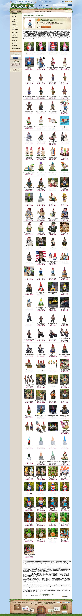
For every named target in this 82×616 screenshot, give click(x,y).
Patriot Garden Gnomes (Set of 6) (29, 555)
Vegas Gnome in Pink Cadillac (53, 142)
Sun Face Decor (15, 26)
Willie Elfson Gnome (65, 218)
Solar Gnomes (53, 432)
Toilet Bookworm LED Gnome (29, 277)
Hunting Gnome (53, 247)
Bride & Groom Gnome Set (64, 141)
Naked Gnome (29, 157)
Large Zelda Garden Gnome (64, 354)
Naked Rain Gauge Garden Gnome (41, 127)
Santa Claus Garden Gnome (52, 67)
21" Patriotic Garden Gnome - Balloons (29, 508)
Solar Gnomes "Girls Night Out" (64, 157)
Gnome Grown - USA (41, 232)
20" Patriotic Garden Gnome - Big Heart (52, 493)
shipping (46, 1)
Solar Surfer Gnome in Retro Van (64, 308)
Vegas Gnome (29, 141)
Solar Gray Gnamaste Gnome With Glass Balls (41, 203)
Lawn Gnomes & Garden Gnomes (41, 432)
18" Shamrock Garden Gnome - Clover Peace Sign (64, 523)
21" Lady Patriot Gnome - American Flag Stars (65, 508)
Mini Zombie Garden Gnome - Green (40, 416)
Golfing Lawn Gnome (53, 111)
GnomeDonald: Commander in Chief (41, 262)
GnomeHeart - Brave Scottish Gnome (53, 400)
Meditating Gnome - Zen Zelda (29, 188)
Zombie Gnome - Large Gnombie (64, 416)
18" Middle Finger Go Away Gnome (64, 400)
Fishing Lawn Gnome (29, 111)
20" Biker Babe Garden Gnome (52, 324)
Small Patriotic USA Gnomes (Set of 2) (52, 262)
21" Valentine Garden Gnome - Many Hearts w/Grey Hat (29, 53)
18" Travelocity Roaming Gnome (47, 22)
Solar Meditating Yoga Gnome (64, 188)
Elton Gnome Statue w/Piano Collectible (64, 431)
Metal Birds (14, 24)
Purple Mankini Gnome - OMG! (64, 173)
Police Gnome (29, 262)
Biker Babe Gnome (41, 323)
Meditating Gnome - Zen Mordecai (41, 188)
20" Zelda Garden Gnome (41, 96)
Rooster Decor (14, 45)
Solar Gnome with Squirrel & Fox (52, 203)
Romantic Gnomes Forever (29, 292)
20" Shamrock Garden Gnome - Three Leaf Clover (52, 523)
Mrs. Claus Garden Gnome (64, 67)
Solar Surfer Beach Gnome (29, 308)
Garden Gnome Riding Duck (40, 400)
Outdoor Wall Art (15, 37)
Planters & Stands (15, 29)
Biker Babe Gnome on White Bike (29, 323)
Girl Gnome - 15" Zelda (29, 81)
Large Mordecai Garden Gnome (52, 354)
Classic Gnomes (29, 432)
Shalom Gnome (41, 67)
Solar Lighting (14, 19)
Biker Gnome (64, 323)
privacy (18, 602)
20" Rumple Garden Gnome (52, 96)
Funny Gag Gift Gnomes (35, 13)
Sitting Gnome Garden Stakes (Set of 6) (29, 385)
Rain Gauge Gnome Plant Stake (29, 446)
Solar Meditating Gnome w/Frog (41, 308)
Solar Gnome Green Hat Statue (41, 446)
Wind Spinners (14, 22)
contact (51, 1)
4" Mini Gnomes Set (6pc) (65, 369)
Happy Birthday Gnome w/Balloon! (64, 111)
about (43, 1)
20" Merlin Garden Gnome (65, 96)
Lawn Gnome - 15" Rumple (64, 81)
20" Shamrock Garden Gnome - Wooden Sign (41, 539)
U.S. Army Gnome (64, 232)
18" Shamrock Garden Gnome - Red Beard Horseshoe (52, 539)
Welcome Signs (15, 43)
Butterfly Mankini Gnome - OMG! (53, 173)
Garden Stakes (14, 14)
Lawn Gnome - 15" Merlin (41, 81)
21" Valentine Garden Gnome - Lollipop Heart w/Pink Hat (64, 53)
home (40, 1)
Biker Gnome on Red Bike (53, 338)
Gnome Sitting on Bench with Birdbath (29, 400)
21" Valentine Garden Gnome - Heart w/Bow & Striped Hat (52, 53)
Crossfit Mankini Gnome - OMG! (41, 173)
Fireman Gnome (64, 247)
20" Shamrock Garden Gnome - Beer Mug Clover (29, 539)
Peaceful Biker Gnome (41, 354)
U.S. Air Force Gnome (52, 232)
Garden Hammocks (15, 30)
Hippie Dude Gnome (29, 218)
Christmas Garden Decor (16, 48)
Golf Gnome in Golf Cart (41, 141)
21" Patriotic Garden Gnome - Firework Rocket (64, 493)
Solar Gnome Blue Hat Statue (64, 446)
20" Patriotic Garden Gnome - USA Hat (41, 508)
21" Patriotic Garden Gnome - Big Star (41, 493)
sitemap (27, 602)
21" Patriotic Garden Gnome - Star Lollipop (29, 493)
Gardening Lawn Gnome (41, 111)
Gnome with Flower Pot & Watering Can (41, 385)
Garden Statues (15, 35)
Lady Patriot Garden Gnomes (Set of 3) (65, 539)
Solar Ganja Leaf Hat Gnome (29, 461)
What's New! (14, 13)
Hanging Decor (14, 40)
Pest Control (14, 46)
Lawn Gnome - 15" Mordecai (52, 81)
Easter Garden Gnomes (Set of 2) (29, 477)
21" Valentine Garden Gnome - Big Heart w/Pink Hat (41, 53)
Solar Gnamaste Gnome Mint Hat (52, 462)
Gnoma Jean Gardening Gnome (64, 203)
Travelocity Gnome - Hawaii (64, 277)
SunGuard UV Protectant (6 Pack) (64, 477)
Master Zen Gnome (53, 188)
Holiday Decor (14, 50)
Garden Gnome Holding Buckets (64, 385)
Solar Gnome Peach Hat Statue (52, 446)
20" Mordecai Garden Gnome (29, 96)
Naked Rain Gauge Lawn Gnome (53, 127)
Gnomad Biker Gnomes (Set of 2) (64, 339)
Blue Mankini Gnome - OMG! (29, 172)
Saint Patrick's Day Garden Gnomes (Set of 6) (52, 477)
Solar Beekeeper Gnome (64, 292)
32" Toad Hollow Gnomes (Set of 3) (41, 370)
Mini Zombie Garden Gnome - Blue (52, 416)
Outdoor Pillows (15, 34)
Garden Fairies (14, 38)
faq (48, 1)
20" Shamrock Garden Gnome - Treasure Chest (41, 523)
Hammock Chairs (15, 32)
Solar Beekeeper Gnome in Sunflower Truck (52, 308)
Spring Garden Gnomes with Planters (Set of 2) (41, 477)
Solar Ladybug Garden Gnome (40, 293)
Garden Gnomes (15, 18)
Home (29, 13)
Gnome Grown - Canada (29, 232)
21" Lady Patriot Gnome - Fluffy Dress (53, 508)
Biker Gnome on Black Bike (40, 338)
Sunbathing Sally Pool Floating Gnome (64, 127)
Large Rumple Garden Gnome (29, 370)
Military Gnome (41, 247)
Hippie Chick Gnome (41, 218)
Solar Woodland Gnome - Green (29, 203)
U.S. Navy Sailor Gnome (29, 247)
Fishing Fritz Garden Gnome (29, 126)
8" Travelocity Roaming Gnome (41, 277)
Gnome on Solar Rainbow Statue (53, 293)
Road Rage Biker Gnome (29, 354)
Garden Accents (15, 21)
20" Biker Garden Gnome (29, 339)
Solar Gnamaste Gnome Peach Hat (41, 462)
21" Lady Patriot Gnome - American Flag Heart (29, 523)
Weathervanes (14, 42)
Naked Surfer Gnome (53, 157)
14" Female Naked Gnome (41, 157)
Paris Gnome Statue (29, 415)
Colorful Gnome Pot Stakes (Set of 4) (52, 370)
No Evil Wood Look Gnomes (64, 262)
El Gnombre (29, 67)
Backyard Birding (15, 27)
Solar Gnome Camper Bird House (64, 462)
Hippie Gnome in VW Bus (53, 218)
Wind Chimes (14, 16)
